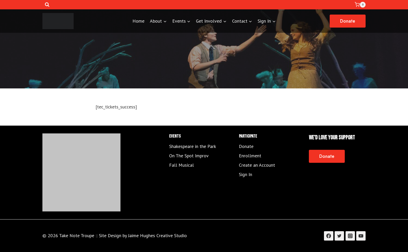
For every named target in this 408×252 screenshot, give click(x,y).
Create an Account (257, 165)
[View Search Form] (47, 4)
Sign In (245, 174)
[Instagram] (350, 236)
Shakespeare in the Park (192, 146)
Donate (347, 21)
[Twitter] (339, 236)
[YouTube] (361, 236)
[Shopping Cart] (360, 5)
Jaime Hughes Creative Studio (157, 235)
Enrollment (250, 156)
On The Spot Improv (189, 156)
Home (138, 21)
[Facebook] (328, 236)
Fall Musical (181, 165)
